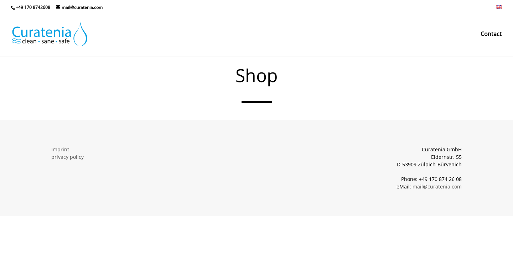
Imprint (60, 149)
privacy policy (67, 156)
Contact (491, 34)
